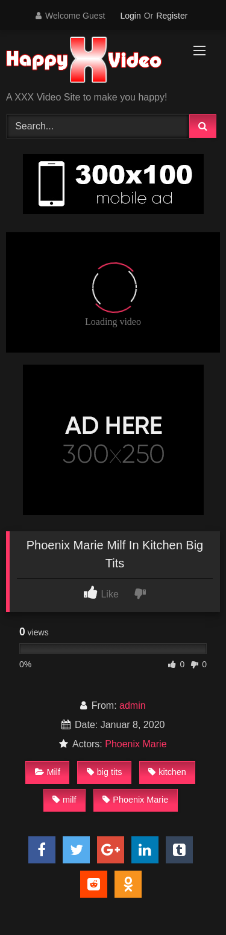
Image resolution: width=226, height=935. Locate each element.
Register (171, 15)
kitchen (167, 772)
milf (64, 799)
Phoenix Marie (135, 744)
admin (132, 705)
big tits (104, 772)
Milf (47, 772)
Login (130, 15)
